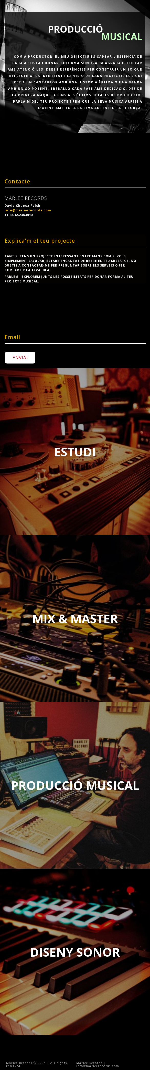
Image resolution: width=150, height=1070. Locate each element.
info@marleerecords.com (28, 210)
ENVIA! (20, 357)
